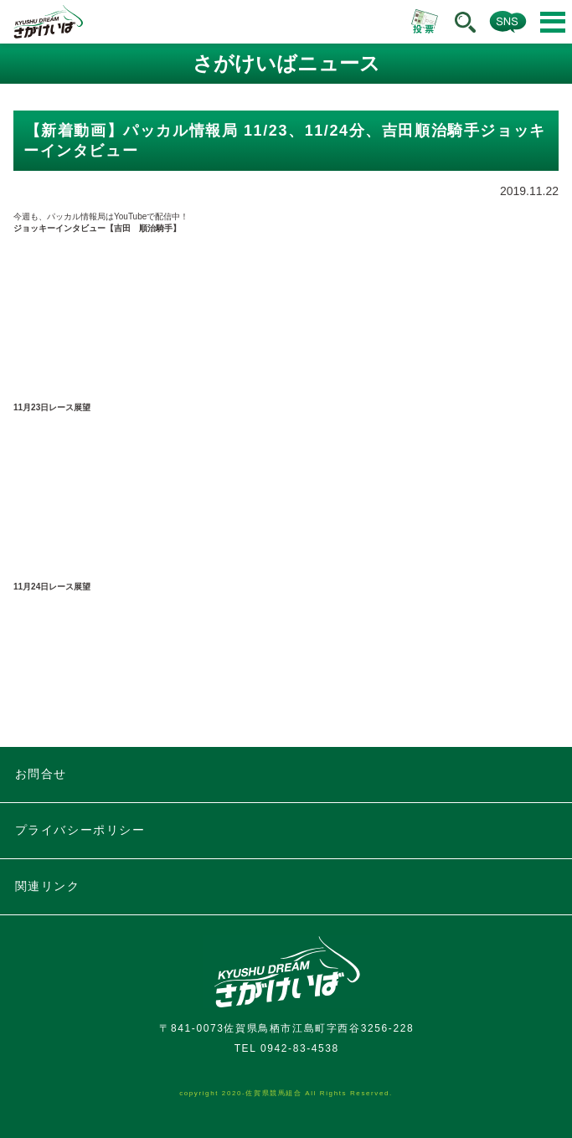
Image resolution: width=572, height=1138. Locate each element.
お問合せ (41, 773)
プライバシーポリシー (80, 830)
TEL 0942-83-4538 (286, 1048)
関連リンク (47, 886)
